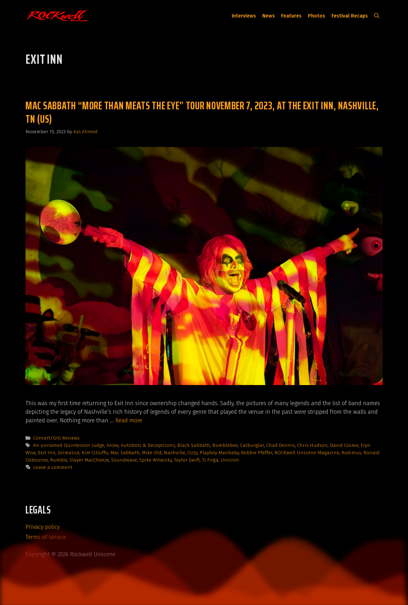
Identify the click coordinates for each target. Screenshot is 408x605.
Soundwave (124, 460)
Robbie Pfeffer (256, 453)
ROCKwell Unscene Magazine (306, 453)
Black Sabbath (193, 445)
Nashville (174, 453)
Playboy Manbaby (219, 453)
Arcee (112, 445)
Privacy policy (43, 526)
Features (291, 16)
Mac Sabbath (125, 453)
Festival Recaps (350, 16)
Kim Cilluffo (95, 453)
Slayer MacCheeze (89, 460)
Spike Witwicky (155, 460)
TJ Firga (210, 460)
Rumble (58, 460)
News (268, 16)
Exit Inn (46, 453)
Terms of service (46, 537)
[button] (376, 16)
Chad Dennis (280, 445)
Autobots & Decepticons (148, 445)
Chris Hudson (312, 445)
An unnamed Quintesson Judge (68, 445)
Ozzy (192, 453)
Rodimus (351, 453)
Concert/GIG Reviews (56, 438)
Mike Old (152, 453)
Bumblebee (225, 445)
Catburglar (252, 445)
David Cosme (344, 445)
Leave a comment (52, 467)
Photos (316, 16)
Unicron (230, 460)
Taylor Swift (187, 460)
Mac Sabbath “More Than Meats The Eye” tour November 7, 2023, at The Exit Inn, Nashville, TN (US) (202, 112)
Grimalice (68, 453)
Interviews (244, 16)
